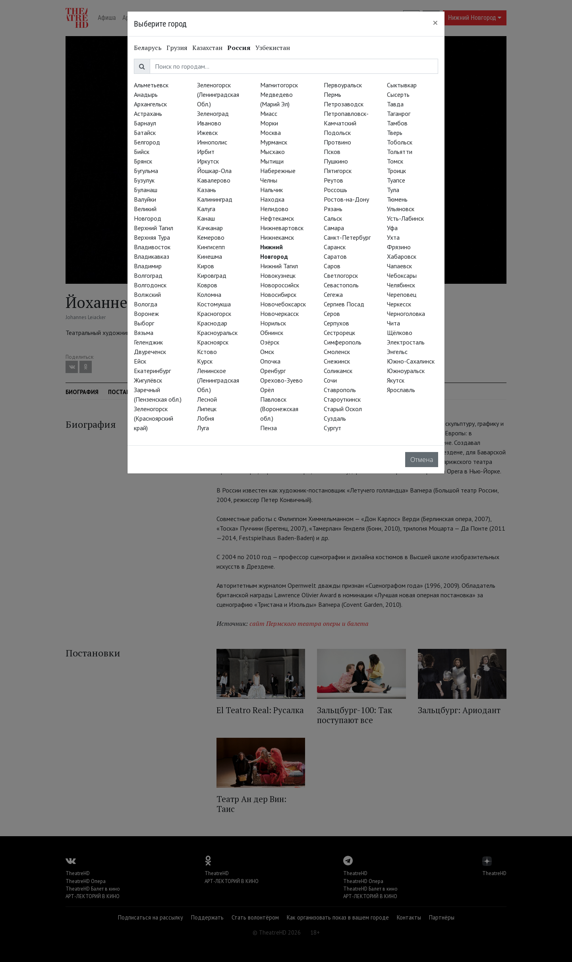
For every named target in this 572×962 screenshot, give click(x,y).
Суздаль (335, 418)
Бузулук (144, 180)
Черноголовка (406, 313)
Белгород (147, 142)
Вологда (145, 304)
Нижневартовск (281, 228)
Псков (332, 152)
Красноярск (212, 342)
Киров (205, 266)
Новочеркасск (279, 313)
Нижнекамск (277, 237)
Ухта (393, 237)
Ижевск (207, 133)
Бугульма (146, 171)
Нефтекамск (277, 218)
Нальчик (271, 190)
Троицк (396, 171)
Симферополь (342, 342)
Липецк (206, 409)
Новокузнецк (278, 275)
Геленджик (148, 342)
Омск (267, 352)
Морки (269, 123)
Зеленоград (213, 113)
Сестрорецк (339, 333)
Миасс (268, 113)
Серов (332, 313)
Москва (270, 133)
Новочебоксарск (283, 304)
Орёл (267, 390)
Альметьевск (151, 85)
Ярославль (401, 390)
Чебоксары (402, 275)
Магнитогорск (279, 85)
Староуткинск (342, 399)
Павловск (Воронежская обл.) (279, 408)
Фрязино (399, 247)
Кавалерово (213, 180)
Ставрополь (340, 390)
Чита (393, 323)
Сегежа (333, 294)
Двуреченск (150, 352)
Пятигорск (338, 171)
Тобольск (399, 142)
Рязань (333, 209)
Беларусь (148, 47)
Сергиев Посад (344, 304)
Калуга (206, 209)
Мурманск (273, 142)
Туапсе (396, 180)
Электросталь (406, 342)
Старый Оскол (343, 409)
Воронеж (146, 313)
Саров (332, 266)
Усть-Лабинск (405, 218)
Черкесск (399, 304)
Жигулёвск (148, 380)
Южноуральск (406, 371)
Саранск (335, 247)
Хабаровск (401, 256)
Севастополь (341, 285)
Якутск (395, 380)
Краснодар (212, 323)
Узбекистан (272, 47)
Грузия (176, 47)
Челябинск (401, 285)
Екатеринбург (152, 371)
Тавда (395, 104)
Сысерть (398, 94)
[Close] (435, 23)
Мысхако (272, 152)
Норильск (273, 323)
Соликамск (338, 371)
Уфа (392, 228)
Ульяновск (400, 209)
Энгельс (397, 352)
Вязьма (143, 333)
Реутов (333, 180)
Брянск (143, 161)
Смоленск (337, 352)
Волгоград (148, 275)
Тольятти (399, 152)
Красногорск (214, 313)
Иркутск (208, 161)
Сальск (333, 218)
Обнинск (271, 333)
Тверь (394, 133)
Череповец (401, 294)
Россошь (335, 190)
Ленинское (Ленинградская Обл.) (218, 380)
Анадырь (146, 94)
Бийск (141, 152)
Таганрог (398, 113)
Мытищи (272, 161)
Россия (239, 47)
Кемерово (210, 237)
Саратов (335, 256)
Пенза (268, 428)
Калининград (214, 199)
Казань (206, 190)
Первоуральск (343, 85)
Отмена (421, 459)
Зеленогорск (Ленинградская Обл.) (218, 94)
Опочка (270, 361)
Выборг (144, 323)
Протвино (337, 142)
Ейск (140, 361)
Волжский (147, 294)
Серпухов (336, 323)
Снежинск (337, 361)
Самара (334, 228)
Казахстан (207, 47)
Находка (272, 199)
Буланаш (145, 190)
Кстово (207, 352)
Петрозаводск (343, 104)
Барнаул (145, 123)
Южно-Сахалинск (411, 361)
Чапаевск (399, 266)
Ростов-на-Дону (346, 199)
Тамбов (397, 123)
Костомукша (214, 304)
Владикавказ (151, 256)
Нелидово (274, 209)
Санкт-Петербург (347, 237)
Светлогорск (341, 275)
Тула (393, 190)
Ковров (207, 285)
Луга (203, 428)
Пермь (332, 94)
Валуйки (145, 199)
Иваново (209, 123)
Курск (205, 361)
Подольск (337, 133)
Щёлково (399, 333)
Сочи (330, 380)
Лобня (205, 418)
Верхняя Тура (152, 237)
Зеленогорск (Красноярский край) (153, 418)
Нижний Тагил (279, 266)
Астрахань (148, 113)
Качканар (210, 228)
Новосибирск (278, 294)
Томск (395, 161)
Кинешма (209, 256)
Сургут (332, 428)
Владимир (148, 266)
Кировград (211, 275)
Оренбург (273, 371)
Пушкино (336, 161)
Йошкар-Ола (214, 171)
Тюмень (397, 199)
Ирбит (205, 152)
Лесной (207, 399)
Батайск (145, 133)
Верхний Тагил (153, 228)
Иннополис (212, 142)
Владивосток (152, 247)
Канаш (206, 218)
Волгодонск (150, 285)
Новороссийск (279, 285)
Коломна (209, 294)
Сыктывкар (402, 85)
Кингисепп (211, 247)
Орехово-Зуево (281, 380)
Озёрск (269, 342)
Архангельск (150, 104)
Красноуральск (217, 333)
